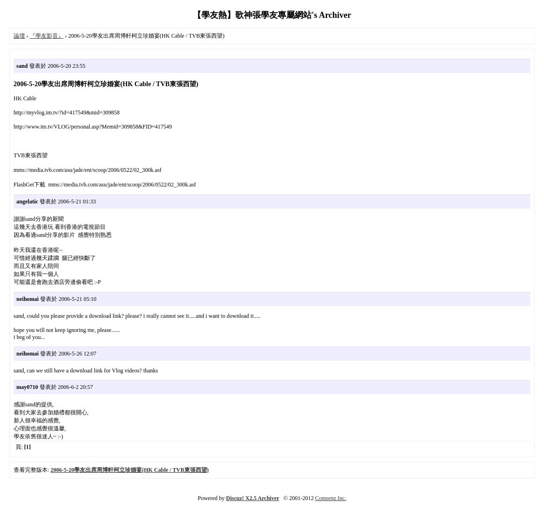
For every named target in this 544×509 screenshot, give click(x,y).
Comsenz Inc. (330, 498)
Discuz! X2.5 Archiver (253, 498)
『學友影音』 (47, 35)
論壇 (19, 35)
